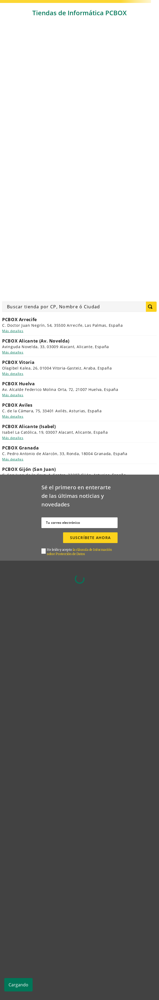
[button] (82, 552)
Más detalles (13, 331)
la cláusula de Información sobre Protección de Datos (79, 552)
